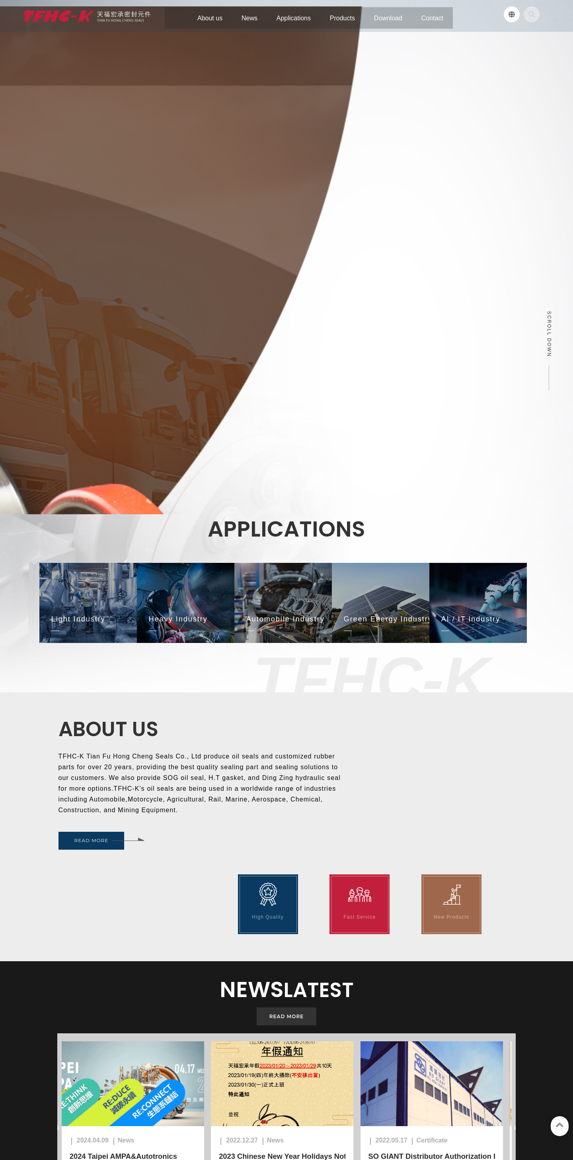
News (70, 1121)
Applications (103, 1121)
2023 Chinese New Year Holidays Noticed (296, 868)
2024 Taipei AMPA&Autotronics (128, 868)
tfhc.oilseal (74, 1087)
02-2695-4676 (330, 1053)
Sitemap (239, 1121)
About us (42, 1121)
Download (177, 1121)
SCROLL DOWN (549, 106)
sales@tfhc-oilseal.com (88, 1075)
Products (142, 1121)
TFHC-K (78, 1098)
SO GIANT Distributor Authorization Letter (448, 868)
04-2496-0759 (203, 1053)
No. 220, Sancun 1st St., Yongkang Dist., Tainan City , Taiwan (89, 1037)
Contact (210, 1121)
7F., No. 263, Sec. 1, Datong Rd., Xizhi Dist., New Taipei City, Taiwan (339, 1036)
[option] (136, 841)
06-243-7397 (74, 1053)
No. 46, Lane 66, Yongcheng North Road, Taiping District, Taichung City (217, 1036)
